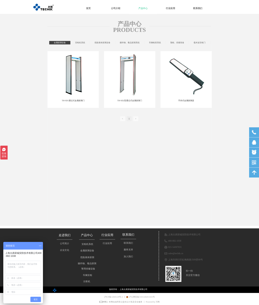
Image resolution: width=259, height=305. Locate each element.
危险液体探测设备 (102, 42)
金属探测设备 (60, 42)
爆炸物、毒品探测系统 (130, 42)
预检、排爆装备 (177, 42)
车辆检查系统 (155, 42)
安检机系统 (80, 42)
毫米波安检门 (199, 42)
